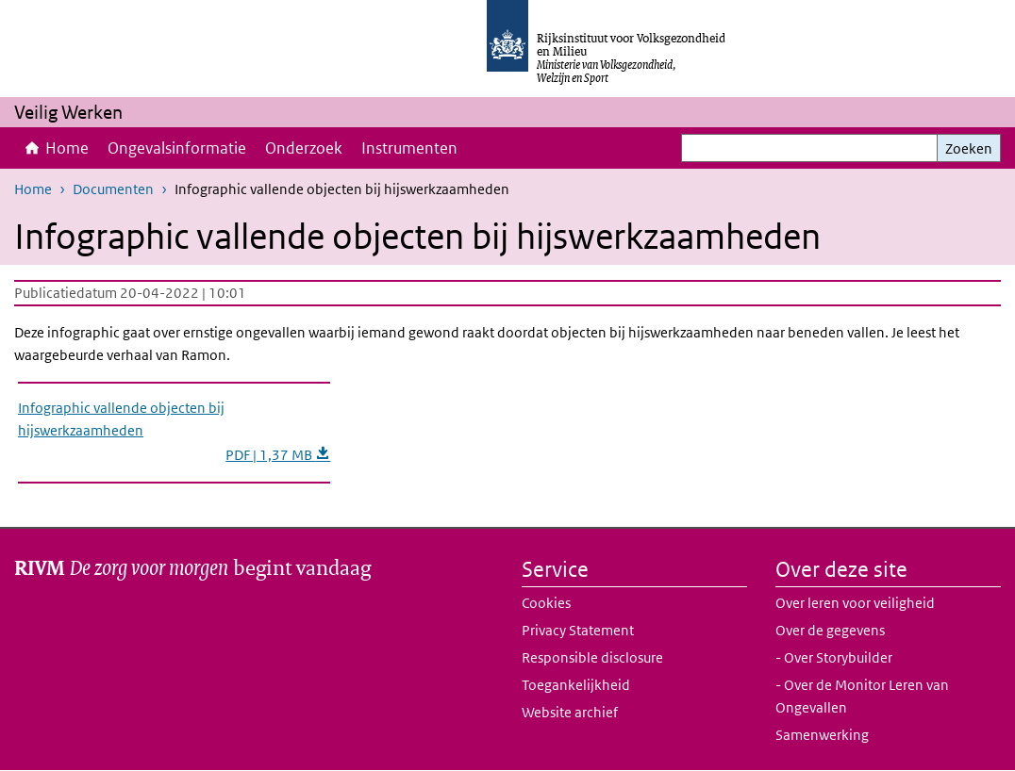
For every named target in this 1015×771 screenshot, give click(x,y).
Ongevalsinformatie (177, 148)
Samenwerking (822, 735)
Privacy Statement (578, 630)
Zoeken (968, 148)
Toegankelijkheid (576, 685)
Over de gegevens (830, 630)
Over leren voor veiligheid (855, 603)
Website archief (570, 712)
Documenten (113, 189)
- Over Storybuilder (833, 657)
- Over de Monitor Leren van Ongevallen (862, 696)
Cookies (546, 603)
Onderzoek (303, 148)
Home (67, 148)
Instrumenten (409, 148)
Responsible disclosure (592, 657)
